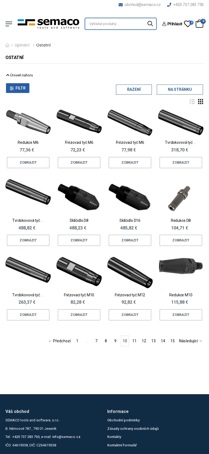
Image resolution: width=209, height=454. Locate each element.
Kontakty (114, 437)
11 (134, 341)
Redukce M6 (28, 142)
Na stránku (180, 89)
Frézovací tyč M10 (79, 295)
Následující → (190, 341)
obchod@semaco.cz (140, 4)
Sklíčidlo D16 (129, 220)
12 (144, 341)
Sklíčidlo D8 (79, 220)
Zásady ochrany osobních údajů (133, 429)
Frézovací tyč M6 (79, 142)
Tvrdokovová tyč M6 (182, 142)
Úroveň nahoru (19, 75)
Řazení (134, 89)
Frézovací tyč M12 (130, 295)
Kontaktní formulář (122, 445)
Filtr (21, 88)
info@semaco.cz (66, 437)
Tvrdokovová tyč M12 (30, 220)
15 (172, 341)
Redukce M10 (180, 295)
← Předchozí (59, 341)
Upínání (22, 45)
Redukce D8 (181, 220)
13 (153, 341)
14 (163, 341)
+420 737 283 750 (185, 4)
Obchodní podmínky (123, 420)
